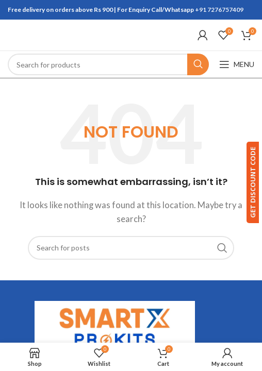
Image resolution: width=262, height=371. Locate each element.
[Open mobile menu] (236, 64)
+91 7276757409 (219, 9)
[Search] (108, 64)
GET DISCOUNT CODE (248, 182)
